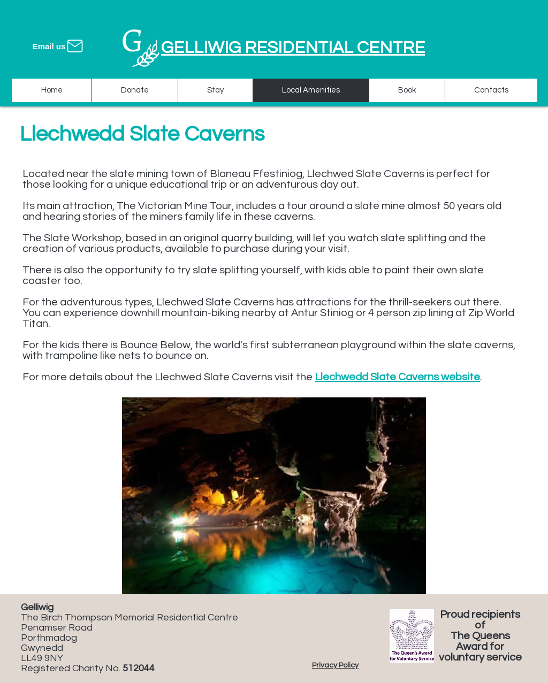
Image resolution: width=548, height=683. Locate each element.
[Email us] (58, 46)
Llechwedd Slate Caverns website (397, 377)
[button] (274, 495)
